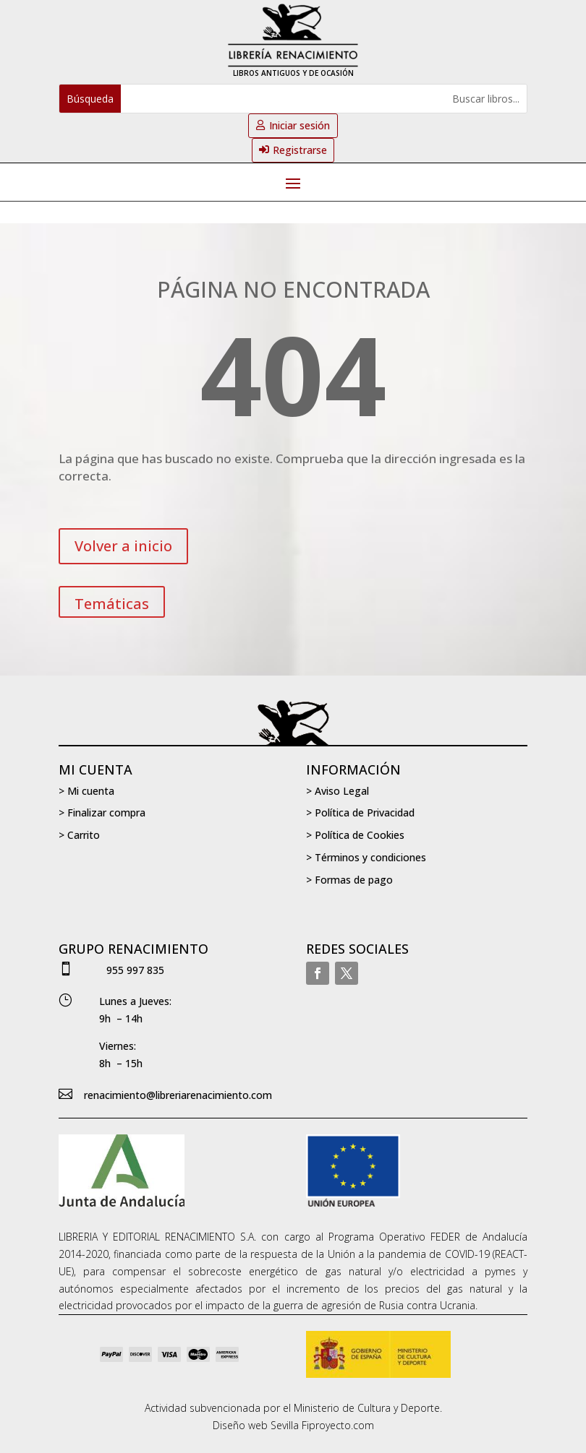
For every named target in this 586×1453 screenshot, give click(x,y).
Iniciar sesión (299, 125)
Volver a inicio (123, 546)
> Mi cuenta (86, 791)
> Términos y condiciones (366, 857)
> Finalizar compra (102, 812)
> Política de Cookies (355, 835)
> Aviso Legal (337, 791)
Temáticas (112, 603)
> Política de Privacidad (360, 812)
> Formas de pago (349, 880)
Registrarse (300, 150)
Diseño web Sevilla (256, 1425)
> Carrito (79, 835)
